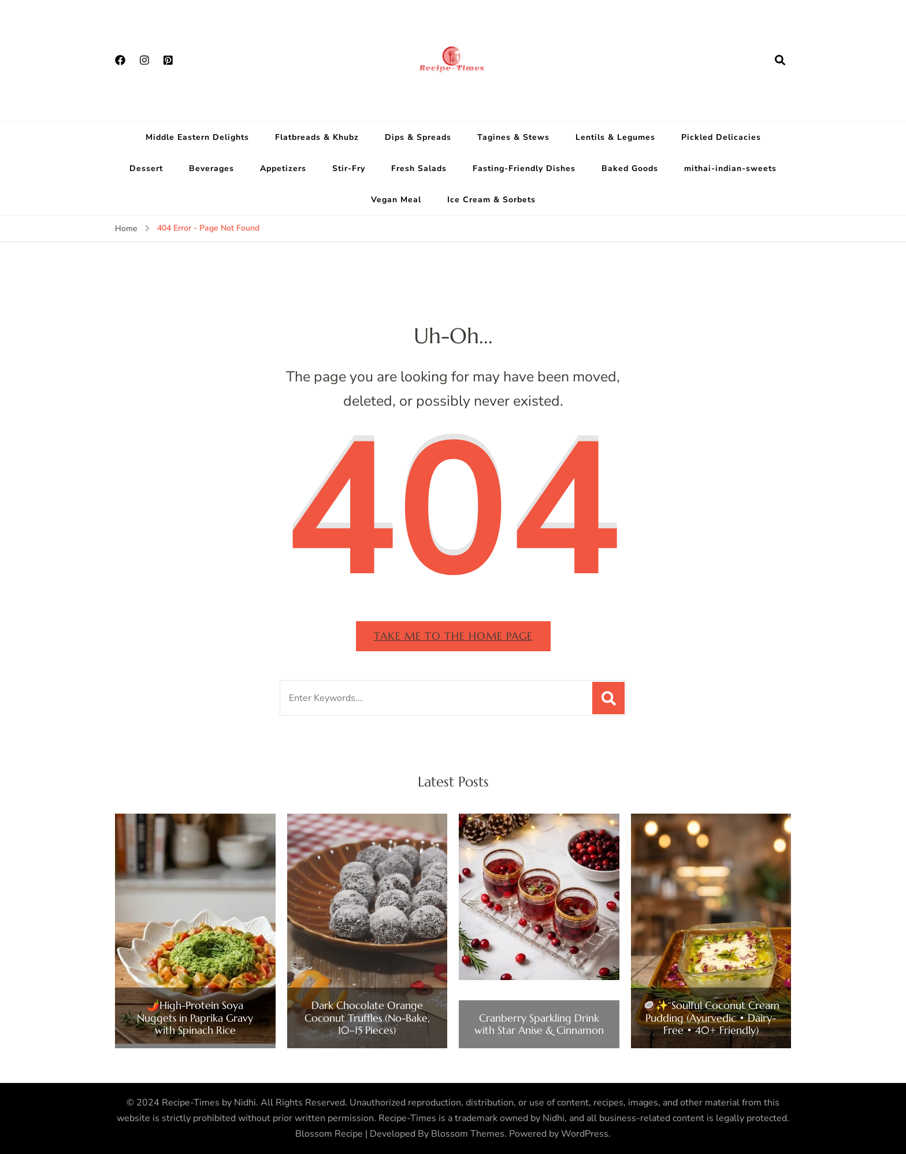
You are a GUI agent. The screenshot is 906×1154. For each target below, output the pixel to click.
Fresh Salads (419, 168)
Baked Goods (629, 168)
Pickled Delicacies (721, 137)
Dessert (146, 168)
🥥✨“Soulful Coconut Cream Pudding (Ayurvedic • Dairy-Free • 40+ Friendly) (711, 1018)
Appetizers (283, 168)
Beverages (211, 168)
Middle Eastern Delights (197, 137)
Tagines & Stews (513, 137)
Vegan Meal (396, 199)
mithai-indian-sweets (730, 168)
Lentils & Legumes (615, 137)
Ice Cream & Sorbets (491, 199)
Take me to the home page (453, 636)
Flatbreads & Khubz (317, 137)
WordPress (584, 1133)
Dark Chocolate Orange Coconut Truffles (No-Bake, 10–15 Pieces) (367, 1018)
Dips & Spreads (418, 137)
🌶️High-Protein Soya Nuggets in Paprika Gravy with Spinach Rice (195, 1018)
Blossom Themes (467, 1133)
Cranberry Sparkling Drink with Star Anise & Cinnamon (539, 1024)
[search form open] (780, 60)
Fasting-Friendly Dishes (524, 168)
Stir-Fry (348, 168)
